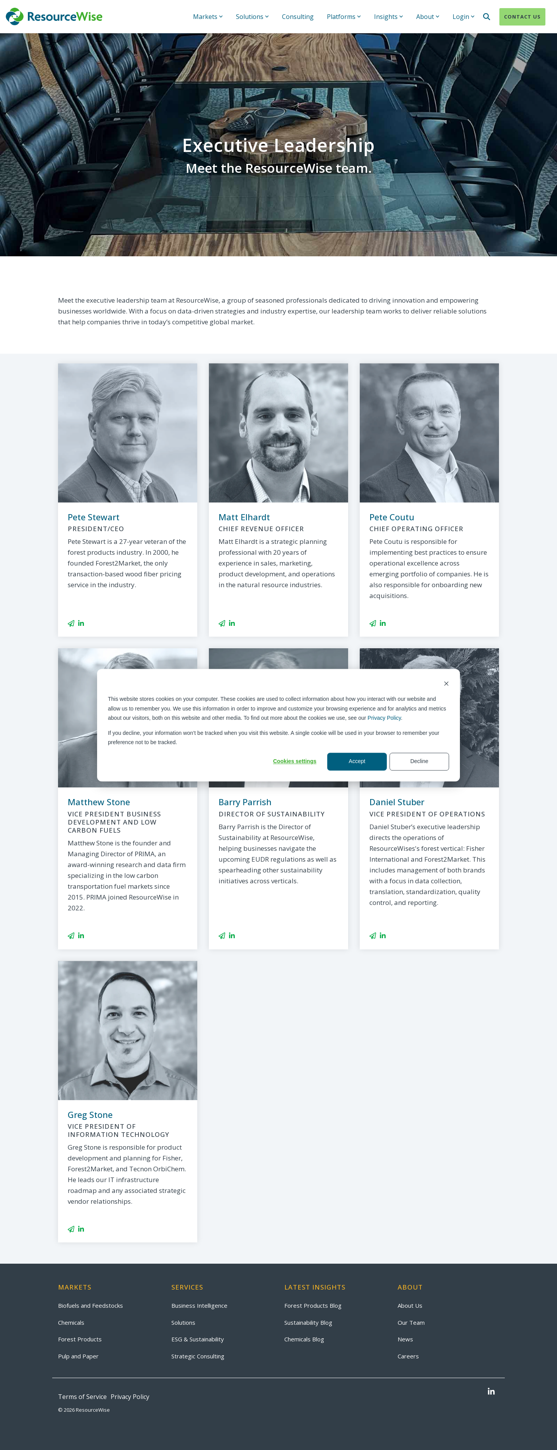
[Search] (487, 17)
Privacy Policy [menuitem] (130, 1396)
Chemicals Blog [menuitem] (304, 1339)
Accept (357, 761)
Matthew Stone (99, 802)
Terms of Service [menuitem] (82, 1396)
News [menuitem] (405, 1339)
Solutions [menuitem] (183, 1322)
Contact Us (522, 16)
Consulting (298, 16)
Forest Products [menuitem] (80, 1339)
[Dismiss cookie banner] (446, 684)
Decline (419, 761)
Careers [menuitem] (408, 1356)
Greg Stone (90, 1114)
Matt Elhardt (244, 517)
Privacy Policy (384, 718)
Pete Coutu (391, 517)
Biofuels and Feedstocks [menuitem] (90, 1305)
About (427, 16)
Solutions (252, 16)
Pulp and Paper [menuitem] (78, 1356)
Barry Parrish (245, 802)
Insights (388, 16)
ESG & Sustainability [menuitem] (197, 1339)
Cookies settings (294, 761)
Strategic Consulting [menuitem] (197, 1356)
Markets (208, 16)
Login (464, 16)
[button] (491, 1392)
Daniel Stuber (396, 802)
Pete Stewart (94, 517)
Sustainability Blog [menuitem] (308, 1322)
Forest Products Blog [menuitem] (313, 1305)
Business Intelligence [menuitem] (199, 1305)
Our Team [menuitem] (411, 1322)
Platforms (344, 16)
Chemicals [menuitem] (71, 1322)
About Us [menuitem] (410, 1305)
